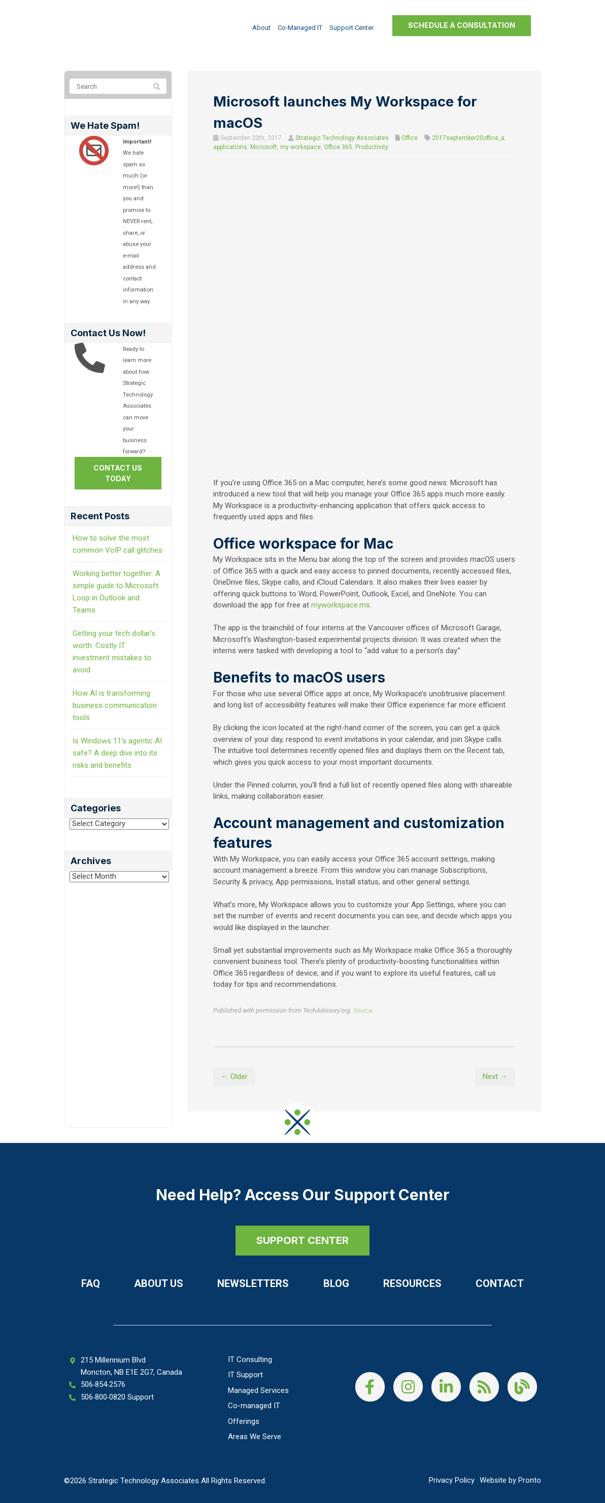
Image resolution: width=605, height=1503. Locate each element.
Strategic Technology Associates (342, 137)
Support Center (351, 27)
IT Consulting (250, 1359)
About (261, 27)
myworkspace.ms (340, 605)
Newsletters (253, 1283)
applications (230, 147)
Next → (495, 1076)
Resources (412, 1283)
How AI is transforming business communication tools (115, 705)
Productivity (371, 147)
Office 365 (338, 147)
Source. (363, 1010)
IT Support (245, 1374)
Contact (500, 1283)
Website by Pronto (510, 1480)
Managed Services (258, 1390)
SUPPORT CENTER (302, 1240)
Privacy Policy (452, 1480)
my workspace (300, 147)
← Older (234, 1076)
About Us (158, 1283)
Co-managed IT (300, 27)
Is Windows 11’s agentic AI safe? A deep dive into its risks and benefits (117, 753)
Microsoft (263, 147)
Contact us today (117, 473)
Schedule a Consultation (461, 25)
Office (409, 137)
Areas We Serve (254, 1436)
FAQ (90, 1283)
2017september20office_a (468, 137)
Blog (336, 1283)
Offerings (243, 1421)
